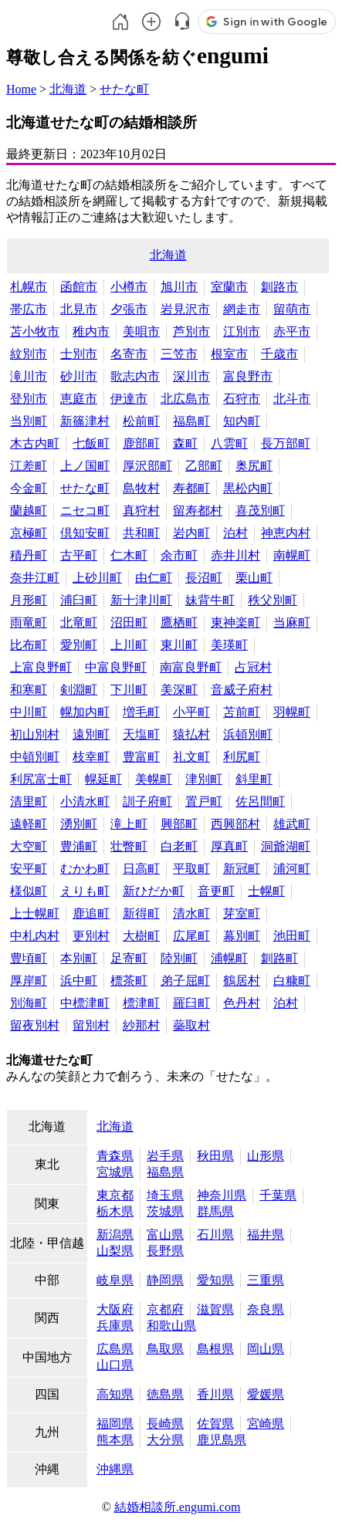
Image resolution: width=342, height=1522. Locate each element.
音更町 (216, 891)
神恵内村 (285, 532)
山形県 (265, 1155)
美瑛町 (229, 644)
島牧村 (141, 488)
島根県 (215, 1348)
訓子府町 (147, 801)
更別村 (91, 935)
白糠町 (291, 980)
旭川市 (179, 286)
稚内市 (91, 331)
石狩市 (241, 398)
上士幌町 (34, 913)
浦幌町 (229, 958)
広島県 (115, 1348)
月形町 (28, 600)
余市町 (179, 555)
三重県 (265, 1280)
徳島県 (165, 1394)
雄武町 (291, 823)
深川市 (191, 376)
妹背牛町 (210, 600)
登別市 (28, 398)
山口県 (115, 1364)
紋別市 (28, 353)
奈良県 (265, 1309)
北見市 (78, 309)
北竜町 (78, 622)
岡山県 (265, 1348)
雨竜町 (28, 622)
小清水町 (85, 801)
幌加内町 (85, 712)
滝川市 (28, 376)
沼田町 (128, 622)
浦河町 (291, 868)
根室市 (229, 353)
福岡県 (115, 1423)
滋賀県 (215, 1309)
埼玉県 (165, 1195)
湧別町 (78, 823)
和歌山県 (171, 1325)
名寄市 (128, 353)
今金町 (28, 488)
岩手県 (165, 1155)
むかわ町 (85, 868)
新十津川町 (141, 600)
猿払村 (191, 734)
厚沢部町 (147, 465)
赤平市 (291, 331)
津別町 (203, 779)
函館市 (78, 286)
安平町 (28, 868)
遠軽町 (28, 823)
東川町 (179, 644)
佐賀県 (215, 1423)
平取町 (191, 868)
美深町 (179, 689)
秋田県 (215, 1155)
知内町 (241, 421)
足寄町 (128, 958)
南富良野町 (191, 667)
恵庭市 (78, 398)
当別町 (28, 421)
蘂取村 (191, 1025)
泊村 (235, 532)
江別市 (241, 331)
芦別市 (191, 331)
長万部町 (285, 443)
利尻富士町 (41, 779)
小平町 (191, 712)
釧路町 (279, 958)
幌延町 (103, 779)
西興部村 (235, 823)
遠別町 (91, 734)
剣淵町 (78, 689)
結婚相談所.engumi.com (177, 1507)
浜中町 (78, 980)
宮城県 (115, 1172)
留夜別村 (34, 1025)
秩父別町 (272, 600)
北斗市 (291, 398)
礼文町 (191, 756)
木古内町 (34, 443)
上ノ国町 (85, 465)
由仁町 (153, 577)
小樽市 (128, 286)
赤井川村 (235, 555)
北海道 (67, 89)
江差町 (28, 465)
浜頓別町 (248, 734)
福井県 (265, 1234)
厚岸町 (28, 980)
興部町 (179, 823)
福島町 (191, 421)
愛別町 (78, 644)
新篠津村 (85, 421)
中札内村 (34, 935)
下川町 (128, 689)
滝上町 (128, 823)
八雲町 (229, 443)
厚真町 (229, 846)
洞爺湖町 (285, 846)
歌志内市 (135, 376)
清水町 (191, 913)
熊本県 (115, 1439)
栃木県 (115, 1211)
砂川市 (78, 376)
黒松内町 (248, 488)
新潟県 (115, 1234)
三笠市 (179, 353)
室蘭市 (229, 286)
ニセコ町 (85, 510)
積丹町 (28, 555)
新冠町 (241, 868)
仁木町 (128, 555)
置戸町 (203, 801)
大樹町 (141, 935)
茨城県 (165, 1211)
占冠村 (253, 667)
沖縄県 (115, 1469)
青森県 (115, 1155)
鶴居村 (241, 980)
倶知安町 (85, 532)
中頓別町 (34, 756)
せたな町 (124, 89)
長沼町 (203, 577)
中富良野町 (116, 667)
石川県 (215, 1234)
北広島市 (185, 398)
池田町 (291, 935)
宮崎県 (265, 1423)
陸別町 (179, 958)
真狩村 (141, 510)
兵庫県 (115, 1325)
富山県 (165, 1234)
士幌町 (266, 891)
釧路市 (279, 286)
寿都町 (191, 488)
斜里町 (254, 779)
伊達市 (128, 398)
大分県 (165, 1439)
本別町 (78, 958)
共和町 (141, 532)
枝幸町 (91, 756)
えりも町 (85, 891)
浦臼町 (78, 600)
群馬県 (215, 1211)
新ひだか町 (154, 891)
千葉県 (277, 1195)
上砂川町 (97, 577)
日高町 (141, 868)
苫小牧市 (34, 331)
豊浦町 (78, 846)
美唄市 (141, 331)
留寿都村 (197, 510)
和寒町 (28, 689)
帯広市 (28, 309)
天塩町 (141, 734)
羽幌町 (291, 712)
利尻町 (241, 756)
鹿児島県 (221, 1439)
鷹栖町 (179, 622)
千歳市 (279, 353)
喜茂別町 (260, 510)
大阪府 (115, 1309)
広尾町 (191, 935)
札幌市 (28, 286)
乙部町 (203, 465)
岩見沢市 (185, 309)
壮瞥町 (128, 846)
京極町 (28, 532)
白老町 (179, 846)
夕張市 (128, 309)
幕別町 (241, 935)
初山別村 (34, 734)
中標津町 (85, 1003)
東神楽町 (235, 622)
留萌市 (291, 309)
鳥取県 (165, 1348)
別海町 (28, 1003)
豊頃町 (28, 958)
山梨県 (115, 1250)
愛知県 (215, 1280)
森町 (185, 443)
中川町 (28, 712)
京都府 (165, 1309)
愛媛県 (265, 1394)
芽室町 (241, 913)
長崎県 (165, 1423)
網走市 (241, 309)
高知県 (115, 1394)
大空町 (28, 846)
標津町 (141, 1003)
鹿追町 (91, 913)
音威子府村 (242, 689)
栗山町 (254, 577)
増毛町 (141, 712)
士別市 (78, 353)
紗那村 (141, 1025)
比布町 (28, 644)
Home (21, 89)
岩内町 (191, 532)
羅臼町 (191, 1003)
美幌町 (153, 779)
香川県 (215, 1394)
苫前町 (241, 712)
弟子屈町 (185, 980)
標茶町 (128, 980)
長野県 (165, 1250)
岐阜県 (115, 1280)
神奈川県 (221, 1195)
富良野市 (248, 376)
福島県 (165, 1172)
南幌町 (291, 555)
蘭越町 (28, 510)
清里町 (28, 801)
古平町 (78, 555)
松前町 (141, 421)
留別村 (91, 1025)
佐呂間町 (260, 801)
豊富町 (141, 756)
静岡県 (165, 1280)
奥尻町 (254, 465)
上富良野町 (41, 667)
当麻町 (291, 622)
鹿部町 (141, 443)
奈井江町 (34, 577)
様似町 (28, 891)
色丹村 (241, 1003)
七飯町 (91, 443)
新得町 (141, 913)
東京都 (115, 1195)
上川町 (128, 644)
